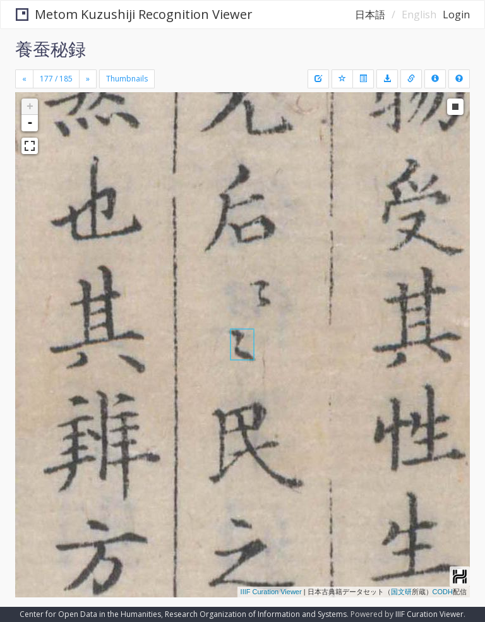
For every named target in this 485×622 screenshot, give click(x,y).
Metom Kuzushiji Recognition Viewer (134, 14)
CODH (443, 591)
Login (456, 14)
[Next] (88, 78)
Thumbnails (127, 78)
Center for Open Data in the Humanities (90, 614)
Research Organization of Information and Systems (256, 614)
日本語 (370, 14)
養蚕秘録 (50, 49)
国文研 (401, 591)
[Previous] (24, 78)
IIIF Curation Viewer (271, 591)
